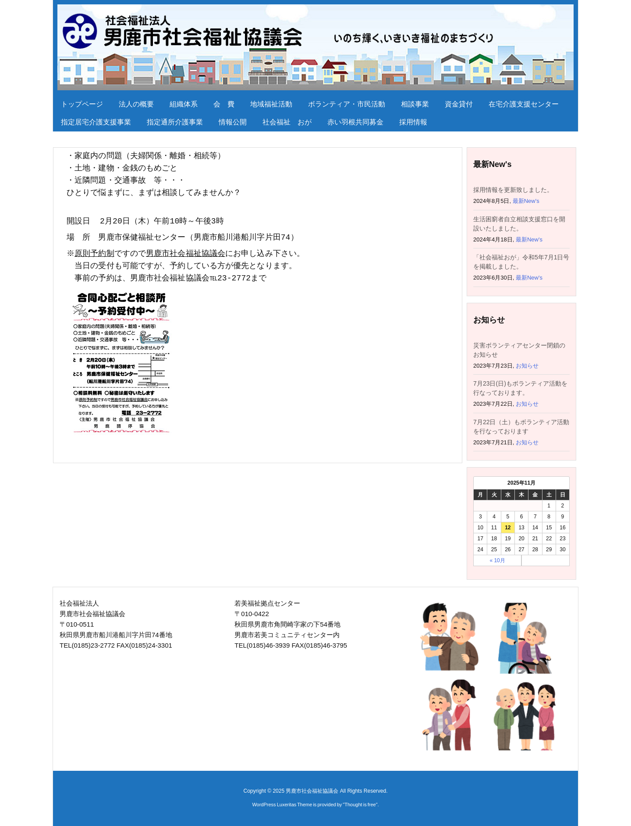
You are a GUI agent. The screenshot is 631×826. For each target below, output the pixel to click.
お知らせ (527, 365)
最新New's (526, 201)
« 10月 (497, 560)
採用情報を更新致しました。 (513, 189)
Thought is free (360, 804)
